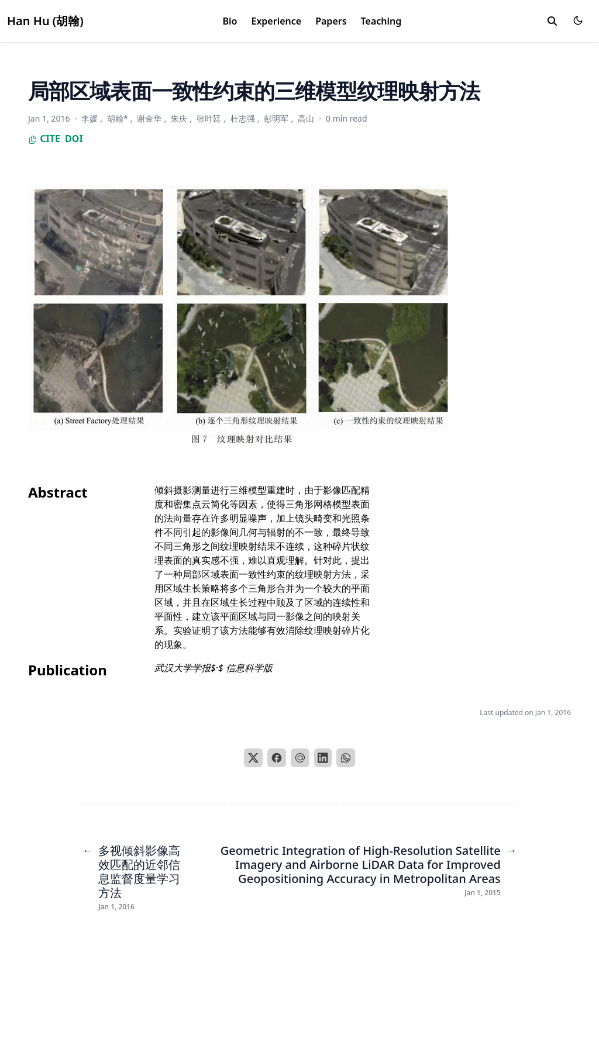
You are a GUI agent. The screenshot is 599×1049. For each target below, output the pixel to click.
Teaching (381, 21)
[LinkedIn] (323, 757)
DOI (74, 138)
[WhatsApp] (345, 757)
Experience (276, 21)
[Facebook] (276, 757)
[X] (253, 757)
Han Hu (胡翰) (45, 21)
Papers (330, 21)
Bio (230, 21)
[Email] (300, 757)
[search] (552, 21)
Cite (44, 138)
